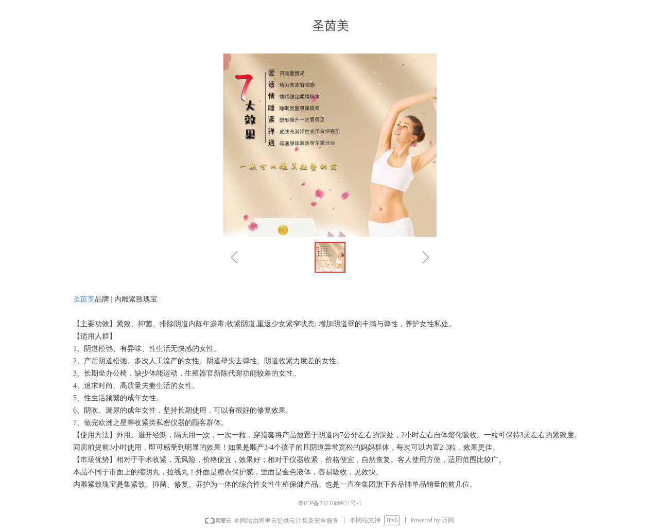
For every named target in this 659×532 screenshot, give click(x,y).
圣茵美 (84, 299)
